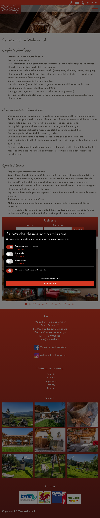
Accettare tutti (50, 283)
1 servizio (19, 256)
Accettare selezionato (50, 278)
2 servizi (19, 249)
